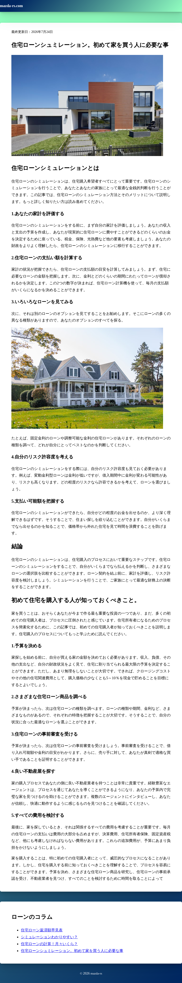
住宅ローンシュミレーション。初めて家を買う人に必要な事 (72, 951)
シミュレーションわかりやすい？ (49, 937)
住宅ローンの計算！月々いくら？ (49, 944)
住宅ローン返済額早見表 (42, 930)
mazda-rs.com (11, 6)
